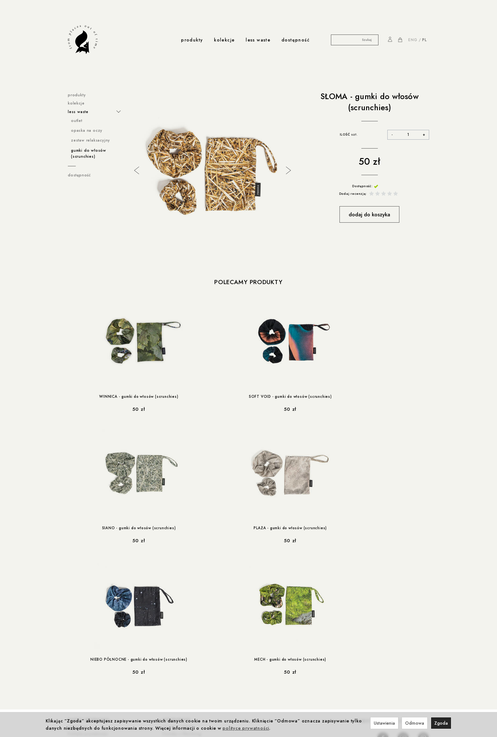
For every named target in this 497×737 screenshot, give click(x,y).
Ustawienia (384, 723)
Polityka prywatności (88, 601)
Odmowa (414, 723)
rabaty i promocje (89, 647)
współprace (176, 588)
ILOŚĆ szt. (349, 134)
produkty (192, 40)
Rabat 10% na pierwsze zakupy (99, 653)
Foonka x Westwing (182, 601)
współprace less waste (95, 673)
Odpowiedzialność (159, 653)
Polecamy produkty (248, 282)
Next (288, 170)
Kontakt (168, 680)
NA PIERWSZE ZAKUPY (393, 590)
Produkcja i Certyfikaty (162, 660)
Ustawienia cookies (87, 633)
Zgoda (441, 723)
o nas (167, 673)
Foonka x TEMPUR (181, 614)
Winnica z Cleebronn (184, 607)
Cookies (76, 607)
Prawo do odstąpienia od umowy (101, 620)
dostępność (295, 40)
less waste (258, 40)
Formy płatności (83, 614)
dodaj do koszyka (369, 214)
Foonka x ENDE (178, 594)
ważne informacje (88, 588)
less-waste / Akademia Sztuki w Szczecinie (99, 688)
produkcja (151, 647)
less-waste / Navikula (89, 680)
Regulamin (78, 594)
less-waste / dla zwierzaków (96, 697)
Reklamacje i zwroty (87, 627)
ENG (412, 40)
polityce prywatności (246, 728)
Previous (136, 170)
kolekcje (224, 40)
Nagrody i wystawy (179, 686)
